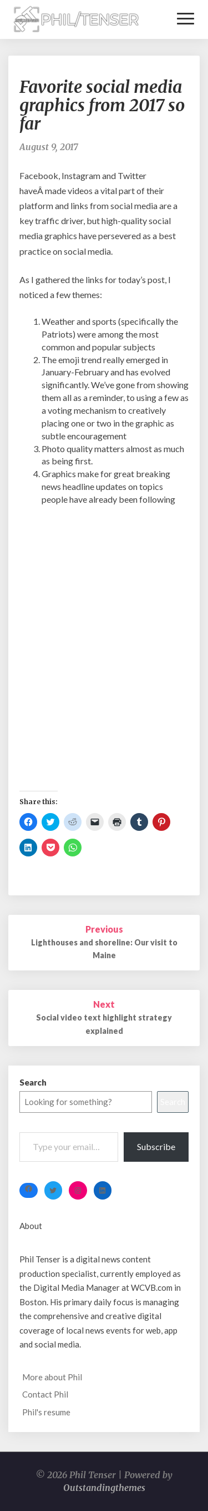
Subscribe (156, 1146)
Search (33, 1082)
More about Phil (52, 1377)
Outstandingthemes (104, 1487)
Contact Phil (45, 1394)
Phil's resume (46, 1412)
